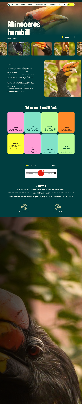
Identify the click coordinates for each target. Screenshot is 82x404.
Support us (30, 4)
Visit (17, 4)
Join (65, 4)
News (60, 4)
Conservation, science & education (41, 4)
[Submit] (74, 1)
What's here (23, 4)
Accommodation (53, 4)
